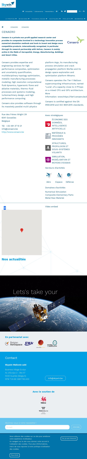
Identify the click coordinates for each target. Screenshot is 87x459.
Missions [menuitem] (23, 19)
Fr (84, 11)
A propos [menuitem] (10, 19)
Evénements (39, 11)
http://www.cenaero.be (13, 132)
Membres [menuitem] (79, 19)
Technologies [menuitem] (38, 19)
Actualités (28, 11)
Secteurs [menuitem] (54, 19)
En (80, 11)
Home (22, 11)
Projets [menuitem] (67, 19)
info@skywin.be (55, 378)
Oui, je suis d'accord (69, 438)
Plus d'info (14, 455)
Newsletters (49, 11)
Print (56, 11)
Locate (5, 208)
